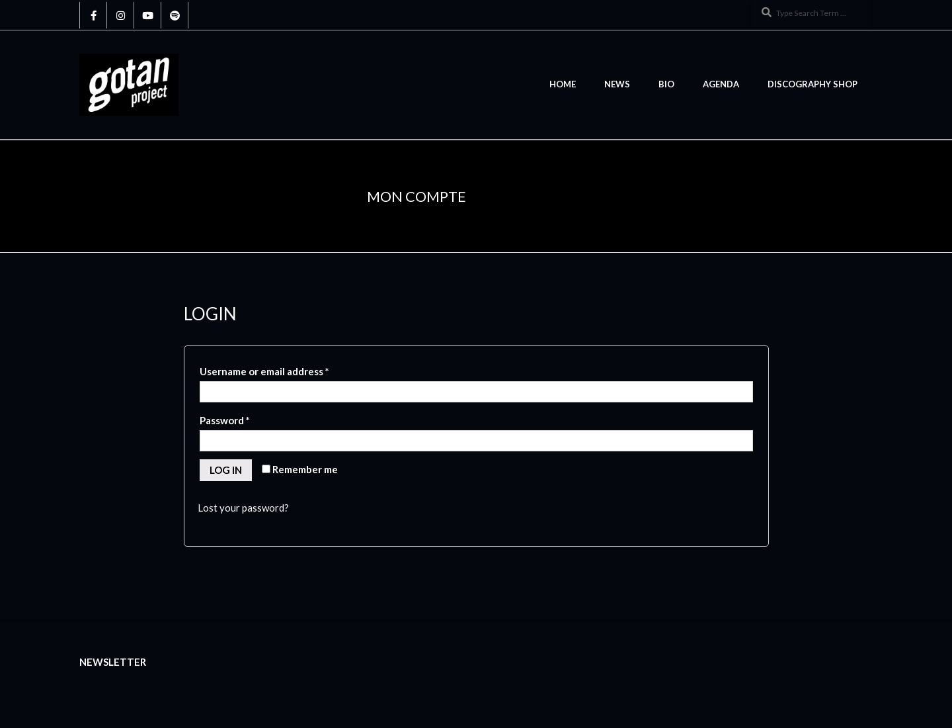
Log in (226, 470)
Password (225, 420)
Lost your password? (243, 508)
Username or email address (264, 371)
